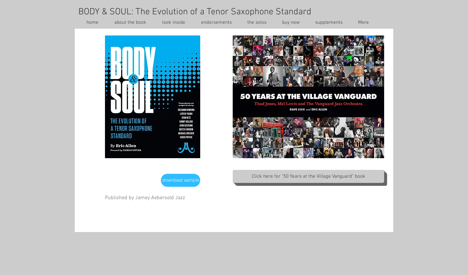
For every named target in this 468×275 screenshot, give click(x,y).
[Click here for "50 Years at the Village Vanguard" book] (308, 176)
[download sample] (180, 180)
